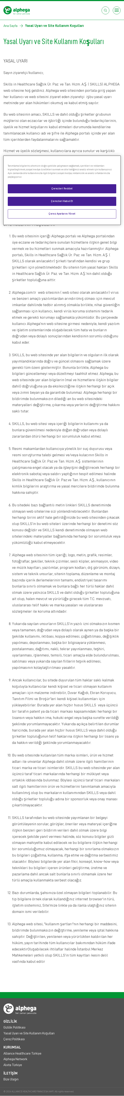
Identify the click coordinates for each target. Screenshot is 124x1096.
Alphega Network (15, 1059)
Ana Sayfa (10, 26)
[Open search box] (105, 10)
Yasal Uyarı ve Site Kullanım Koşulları (29, 1033)
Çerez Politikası (14, 1039)
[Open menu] (117, 10)
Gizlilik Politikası (14, 1027)
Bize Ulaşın (11, 1079)
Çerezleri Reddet (62, 188)
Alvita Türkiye (12, 1065)
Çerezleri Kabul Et (62, 201)
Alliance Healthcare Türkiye (22, 1053)
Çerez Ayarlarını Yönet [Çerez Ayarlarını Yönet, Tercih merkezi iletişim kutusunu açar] (62, 214)
